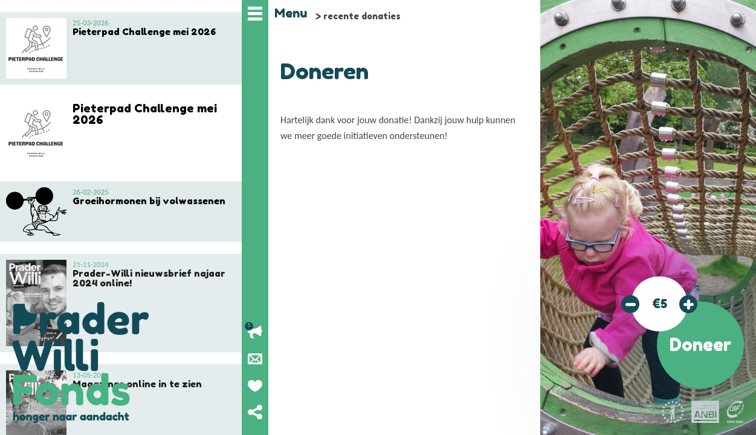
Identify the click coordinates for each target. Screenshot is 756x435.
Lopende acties (255, 332)
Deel (255, 412)
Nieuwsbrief (255, 359)
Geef (255, 385)
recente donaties (362, 16)
